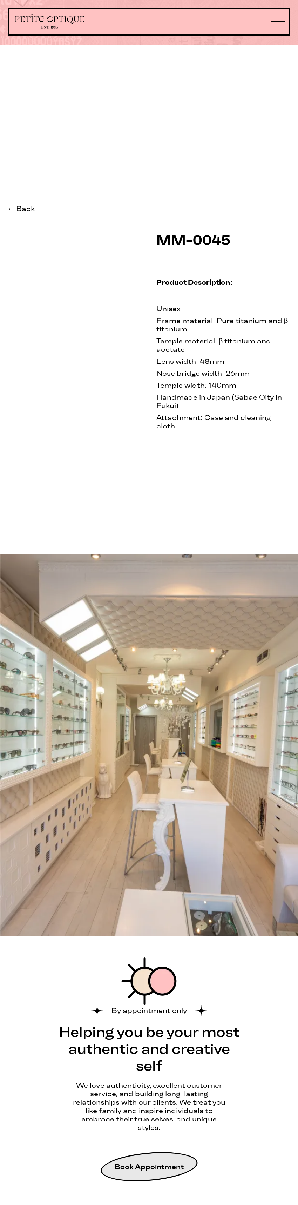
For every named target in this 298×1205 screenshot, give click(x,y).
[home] (50, 22)
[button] (278, 21)
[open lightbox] (74, 229)
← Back (21, 208)
